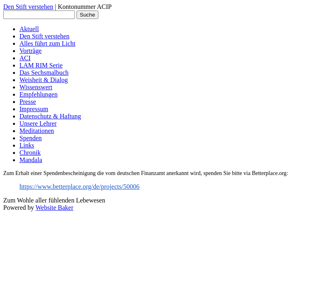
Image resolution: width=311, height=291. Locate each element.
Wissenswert (35, 87)
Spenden (30, 138)
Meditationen (36, 130)
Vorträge (30, 50)
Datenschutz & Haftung (50, 116)
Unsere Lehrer (38, 123)
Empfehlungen (38, 94)
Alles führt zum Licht (47, 43)
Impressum (33, 108)
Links (26, 145)
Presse (27, 101)
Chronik (29, 152)
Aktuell (29, 28)
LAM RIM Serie (41, 65)
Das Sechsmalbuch (43, 72)
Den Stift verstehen (28, 6)
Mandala (30, 159)
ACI (25, 58)
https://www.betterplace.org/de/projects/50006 (79, 186)
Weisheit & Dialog (43, 79)
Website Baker (54, 207)
